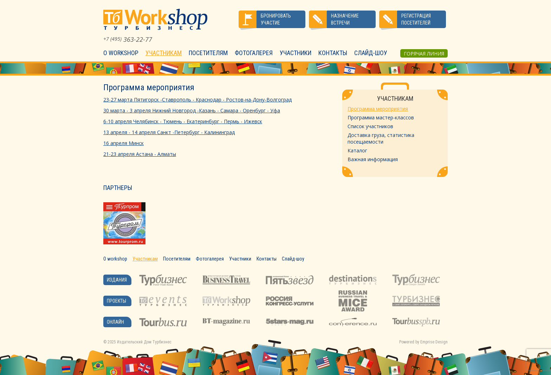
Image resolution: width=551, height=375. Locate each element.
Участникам (163, 53)
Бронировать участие (276, 19)
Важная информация (373, 159)
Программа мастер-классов (381, 117)
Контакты (332, 53)
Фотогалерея (254, 53)
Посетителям (208, 53)
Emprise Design (434, 342)
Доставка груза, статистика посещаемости (381, 138)
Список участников (370, 126)
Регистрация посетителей (416, 19)
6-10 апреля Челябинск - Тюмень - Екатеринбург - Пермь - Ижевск (182, 121)
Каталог (357, 150)
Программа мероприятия (378, 108)
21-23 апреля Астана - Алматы (139, 154)
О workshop (120, 53)
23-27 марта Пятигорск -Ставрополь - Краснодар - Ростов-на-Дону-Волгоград (197, 99)
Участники (295, 53)
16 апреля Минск (123, 143)
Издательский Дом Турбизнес (144, 342)
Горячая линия (424, 53)
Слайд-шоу (370, 53)
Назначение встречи (345, 19)
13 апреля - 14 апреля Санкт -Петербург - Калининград (169, 132)
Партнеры (117, 187)
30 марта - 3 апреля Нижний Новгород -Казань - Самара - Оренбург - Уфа (191, 110)
